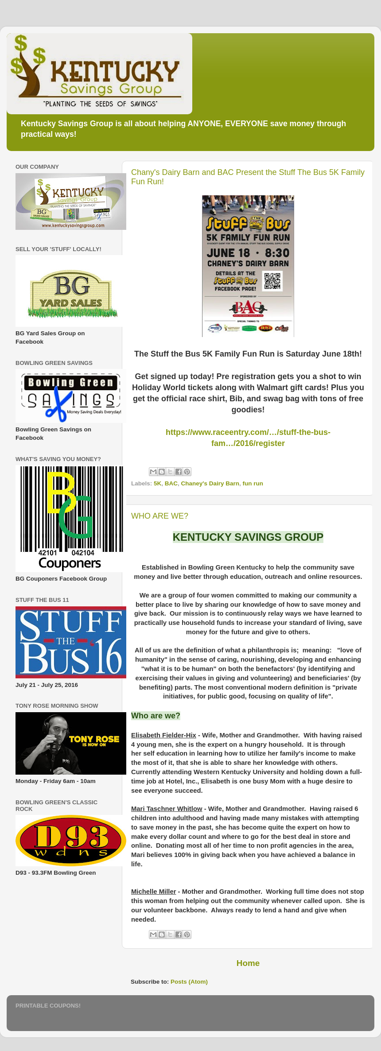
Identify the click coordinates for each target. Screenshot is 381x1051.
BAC (171, 483)
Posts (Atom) (189, 981)
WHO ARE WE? (159, 516)
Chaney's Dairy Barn (210, 483)
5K (157, 483)
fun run (253, 483)
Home (248, 963)
